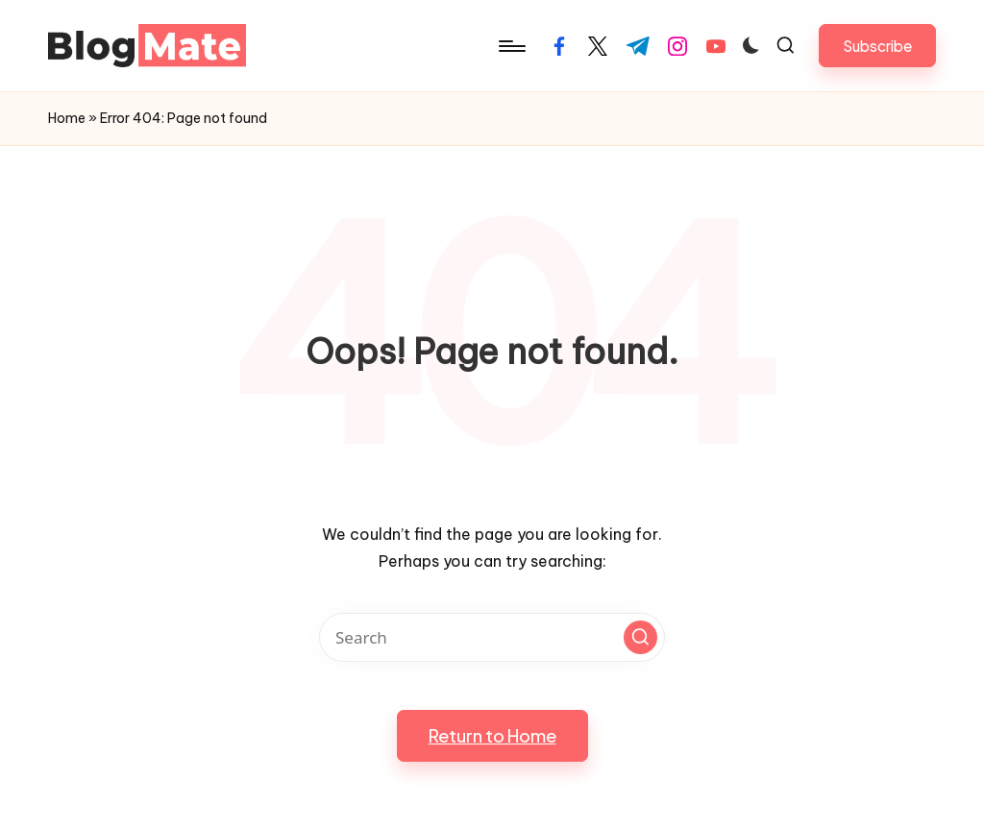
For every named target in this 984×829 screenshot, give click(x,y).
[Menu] (511, 46)
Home (67, 118)
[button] (877, 45)
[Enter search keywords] (492, 637)
